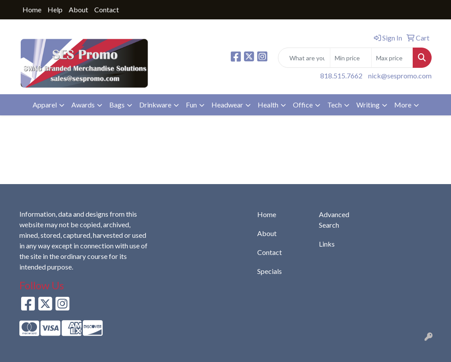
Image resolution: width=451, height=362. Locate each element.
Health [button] (268, 104)
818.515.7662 (341, 75)
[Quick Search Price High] (392, 58)
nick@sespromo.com (400, 75)
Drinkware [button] (155, 104)
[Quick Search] (304, 58)
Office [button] (303, 104)
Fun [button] (191, 104)
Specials (269, 271)
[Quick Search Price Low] (351, 58)
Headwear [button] (227, 104)
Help (55, 9)
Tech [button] (334, 104)
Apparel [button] (45, 104)
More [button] (402, 104)
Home (31, 9)
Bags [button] (117, 104)
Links (327, 244)
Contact (106, 9)
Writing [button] (368, 104)
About (78, 9)
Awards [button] (83, 104)
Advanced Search (334, 219)
